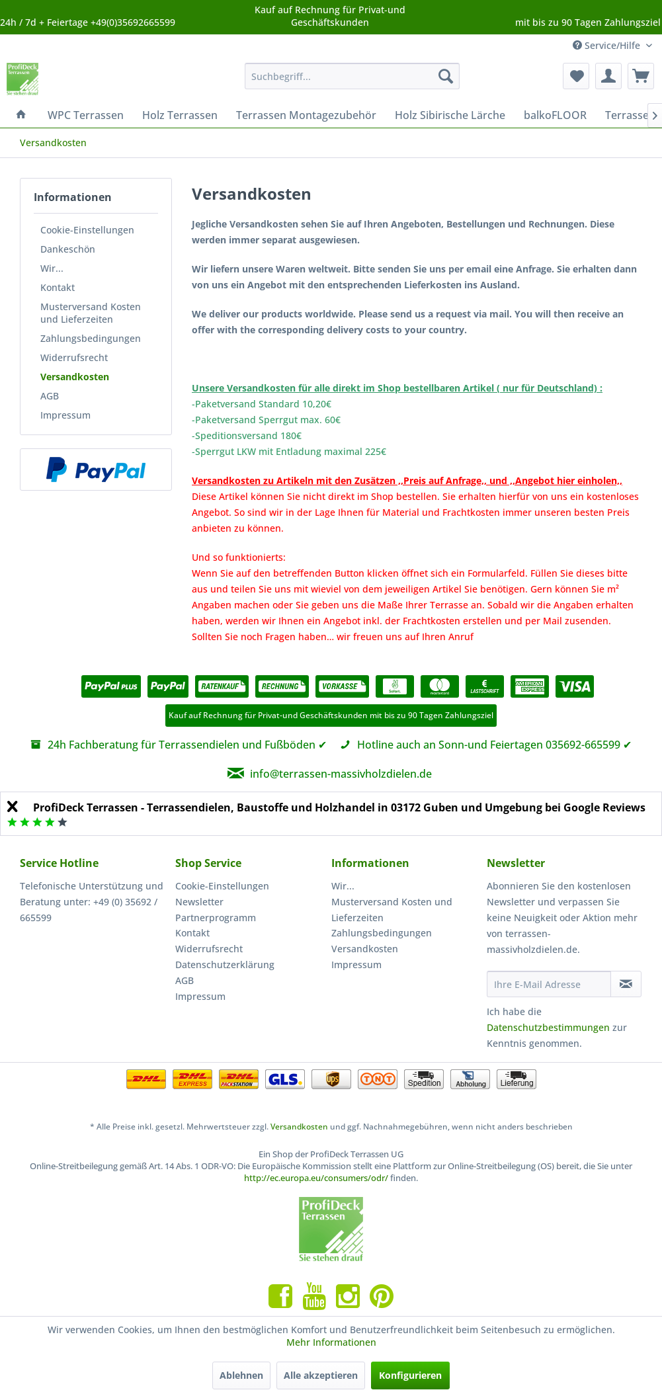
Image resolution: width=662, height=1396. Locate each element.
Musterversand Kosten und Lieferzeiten (90, 312)
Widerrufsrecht (74, 357)
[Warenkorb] (641, 76)
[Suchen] (446, 76)
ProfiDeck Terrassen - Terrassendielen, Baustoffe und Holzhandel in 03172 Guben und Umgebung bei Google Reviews (339, 807)
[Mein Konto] (608, 76)
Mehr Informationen (331, 1342)
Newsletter (199, 901)
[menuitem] (352, 76)
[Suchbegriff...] (352, 76)
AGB (49, 396)
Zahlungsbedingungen (90, 338)
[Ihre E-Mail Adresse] (549, 984)
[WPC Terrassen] (85, 115)
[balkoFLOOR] (555, 115)
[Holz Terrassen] (180, 115)
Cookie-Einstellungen (87, 230)
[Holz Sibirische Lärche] (450, 115)
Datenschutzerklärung (224, 964)
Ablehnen (241, 1375)
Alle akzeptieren (321, 1375)
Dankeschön (67, 249)
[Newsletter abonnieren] (625, 984)
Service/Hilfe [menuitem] (608, 45)
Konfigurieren (410, 1375)
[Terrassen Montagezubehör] (306, 115)
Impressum (65, 415)
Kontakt (57, 287)
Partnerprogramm (215, 917)
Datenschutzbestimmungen (548, 1027)
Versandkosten (74, 376)
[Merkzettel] (576, 76)
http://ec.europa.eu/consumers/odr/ (316, 1178)
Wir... (51, 268)
